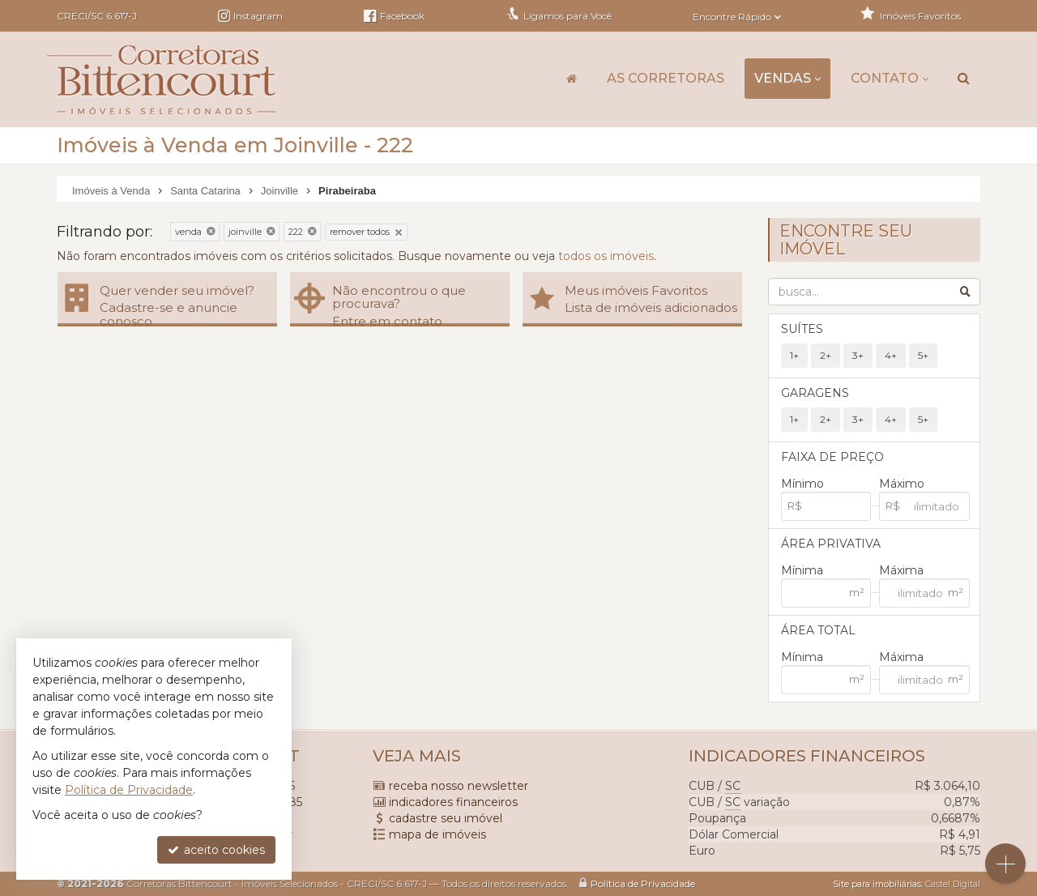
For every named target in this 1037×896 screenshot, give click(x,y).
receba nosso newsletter (458, 786)
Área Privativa (831, 543)
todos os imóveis (606, 256)
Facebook (394, 16)
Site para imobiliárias (877, 884)
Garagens (815, 393)
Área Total (818, 630)
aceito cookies (216, 850)
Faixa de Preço (832, 457)
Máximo (901, 483)
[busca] (963, 78)
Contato (889, 78)
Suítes (802, 329)
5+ (923, 355)
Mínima (802, 570)
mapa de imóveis (437, 834)
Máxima (901, 570)
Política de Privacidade (643, 883)
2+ (825, 355)
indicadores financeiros (453, 802)
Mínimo (802, 483)
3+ (858, 355)
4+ (891, 355)
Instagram (258, 16)
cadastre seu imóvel (445, 818)
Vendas (787, 78)
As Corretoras (665, 78)
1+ (794, 355)
